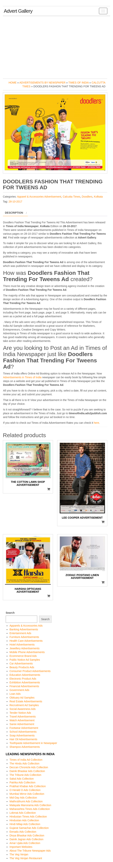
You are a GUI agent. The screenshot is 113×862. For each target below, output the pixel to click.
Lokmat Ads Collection (22, 812)
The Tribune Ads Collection (25, 774)
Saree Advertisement (21, 724)
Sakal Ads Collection (21, 778)
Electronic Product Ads (22, 678)
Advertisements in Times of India (22, 377)
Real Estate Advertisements (25, 701)
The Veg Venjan (18, 854)
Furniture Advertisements (24, 636)
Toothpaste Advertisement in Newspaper (33, 743)
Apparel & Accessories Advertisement (39, 196)
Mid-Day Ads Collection (23, 797)
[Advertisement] (56, 46)
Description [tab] (14, 212)
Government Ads (19, 690)
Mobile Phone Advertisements (27, 652)
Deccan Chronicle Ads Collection (28, 767)
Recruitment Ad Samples (24, 705)
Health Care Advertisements (26, 640)
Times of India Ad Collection (25, 759)
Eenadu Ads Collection (22, 831)
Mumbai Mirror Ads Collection (26, 793)
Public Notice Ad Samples (24, 659)
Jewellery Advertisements (24, 648)
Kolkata (98, 196)
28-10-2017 (15, 201)
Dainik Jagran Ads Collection (26, 839)
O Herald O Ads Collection (24, 790)
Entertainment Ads (20, 633)
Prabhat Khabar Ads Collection (27, 786)
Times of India (78, 82)
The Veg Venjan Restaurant (25, 858)
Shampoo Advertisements (24, 746)
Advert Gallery (18, 11)
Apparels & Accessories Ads (26, 625)
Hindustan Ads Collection (24, 820)
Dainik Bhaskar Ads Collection (27, 771)
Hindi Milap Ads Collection (24, 824)
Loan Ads (15, 693)
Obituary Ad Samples (22, 697)
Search (10, 612)
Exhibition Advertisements (24, 682)
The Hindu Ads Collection (24, 763)
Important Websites (20, 846)
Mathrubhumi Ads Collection (26, 801)
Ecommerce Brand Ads (23, 655)
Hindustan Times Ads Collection (28, 816)
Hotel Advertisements (22, 644)
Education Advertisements (24, 674)
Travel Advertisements (22, 716)
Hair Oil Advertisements (23, 739)
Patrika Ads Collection (22, 782)
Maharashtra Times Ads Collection (29, 808)
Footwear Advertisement (23, 727)
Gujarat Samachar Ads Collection (29, 827)
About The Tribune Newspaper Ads (30, 850)
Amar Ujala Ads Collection (24, 843)
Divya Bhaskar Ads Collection (26, 835)
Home (13, 82)
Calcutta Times (71, 196)
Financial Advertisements (24, 686)
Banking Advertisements (23, 629)
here (96, 422)
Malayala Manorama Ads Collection (30, 805)
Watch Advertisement (22, 720)
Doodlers (87, 196)
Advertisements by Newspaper (42, 82)
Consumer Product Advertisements (30, 671)
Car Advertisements (21, 663)
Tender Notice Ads (20, 712)
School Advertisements (22, 731)
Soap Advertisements (22, 735)
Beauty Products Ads (21, 667)
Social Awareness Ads (22, 708)
